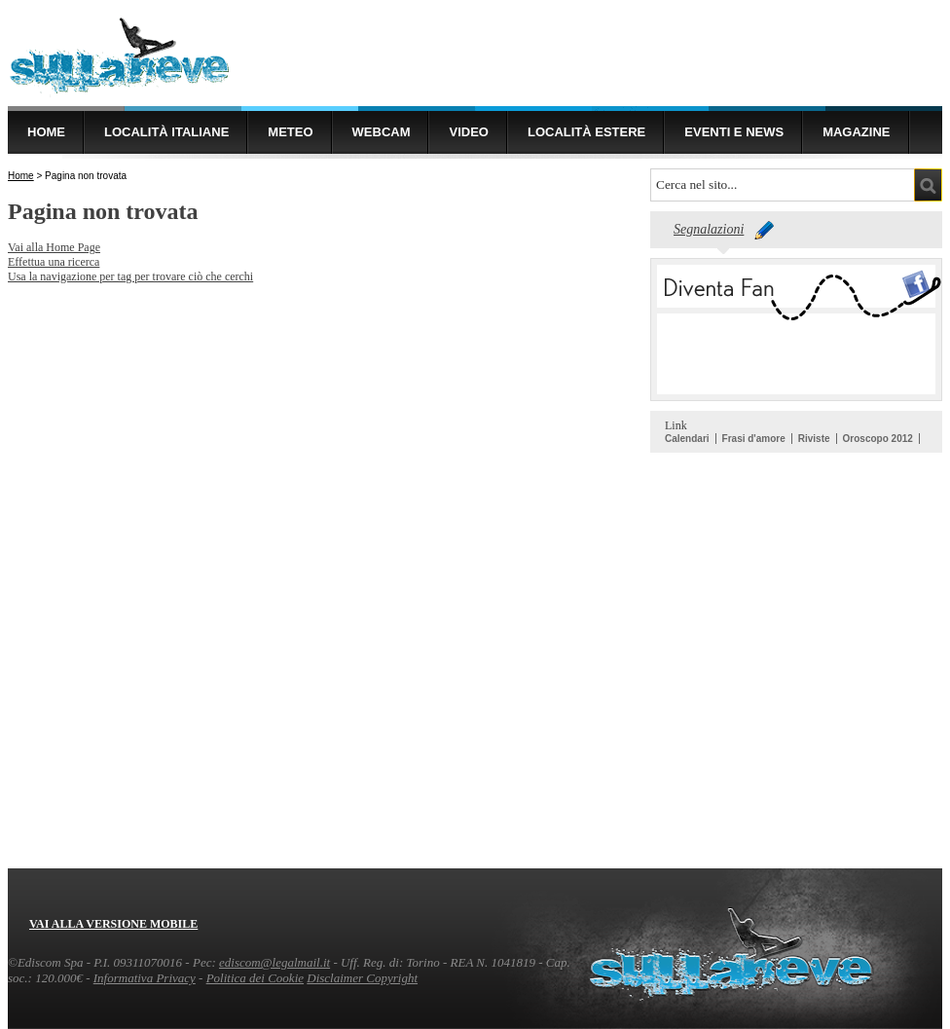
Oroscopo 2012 (878, 438)
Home (46, 132)
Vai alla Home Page (54, 247)
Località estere (586, 132)
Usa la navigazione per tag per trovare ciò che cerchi (130, 276)
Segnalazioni (709, 229)
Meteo (290, 132)
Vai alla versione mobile (113, 924)
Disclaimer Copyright (362, 978)
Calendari (687, 438)
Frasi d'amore (754, 438)
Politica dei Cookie (255, 978)
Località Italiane (166, 132)
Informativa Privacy (144, 978)
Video (468, 132)
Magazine (856, 132)
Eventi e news (734, 132)
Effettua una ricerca (53, 262)
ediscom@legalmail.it (274, 962)
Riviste (814, 438)
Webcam (381, 132)
